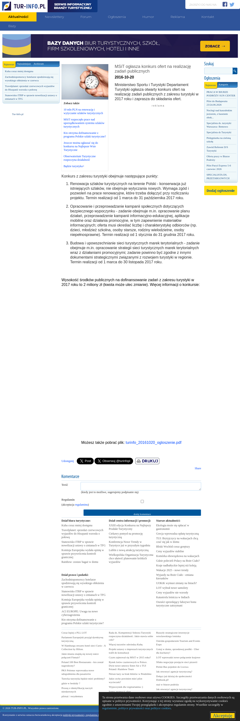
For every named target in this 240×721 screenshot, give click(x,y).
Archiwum (39, 63)
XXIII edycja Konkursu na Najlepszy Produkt (130, 527)
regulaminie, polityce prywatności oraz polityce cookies (136, 708)
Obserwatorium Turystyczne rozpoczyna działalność (80, 158)
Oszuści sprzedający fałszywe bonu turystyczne (176, 603)
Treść (64, 484)
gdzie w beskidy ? (70, 683)
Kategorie (223, 84)
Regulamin (68, 499)
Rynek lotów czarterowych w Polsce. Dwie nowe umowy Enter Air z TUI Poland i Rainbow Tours (128, 666)
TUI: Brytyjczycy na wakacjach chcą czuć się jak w (177, 540)
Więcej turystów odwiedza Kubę (125, 644)
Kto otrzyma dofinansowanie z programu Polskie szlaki (82, 621)
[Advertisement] (31, 148)
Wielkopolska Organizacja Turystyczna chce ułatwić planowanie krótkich (131, 558)
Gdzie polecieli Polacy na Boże (178, 560)
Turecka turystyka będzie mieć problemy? (83, 678)
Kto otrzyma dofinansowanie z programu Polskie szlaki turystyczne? (85, 134)
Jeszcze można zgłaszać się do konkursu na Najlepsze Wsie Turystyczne (81, 146)
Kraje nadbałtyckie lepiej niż (176, 565)
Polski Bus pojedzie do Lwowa (172, 666)
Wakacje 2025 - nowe (172, 570)
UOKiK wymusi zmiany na (176, 583)
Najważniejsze (24, 63)
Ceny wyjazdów (170, 551)
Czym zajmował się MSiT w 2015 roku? (130, 657)
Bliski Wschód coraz (173, 546)
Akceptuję (223, 715)
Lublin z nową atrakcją (129, 550)
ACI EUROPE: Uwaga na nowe (79, 613)
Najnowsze (10, 63)
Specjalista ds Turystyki (219, 132)
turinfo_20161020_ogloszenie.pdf (153, 443)
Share (198, 468)
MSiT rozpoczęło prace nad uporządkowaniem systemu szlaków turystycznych (84, 123)
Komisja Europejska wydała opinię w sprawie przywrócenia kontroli (82, 553)
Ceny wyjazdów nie (172, 592)
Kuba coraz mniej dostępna (19, 71)
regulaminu (81, 504)
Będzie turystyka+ (74, 166)
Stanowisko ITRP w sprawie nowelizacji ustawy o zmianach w (83, 543)
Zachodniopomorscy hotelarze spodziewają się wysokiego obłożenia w (82, 583)
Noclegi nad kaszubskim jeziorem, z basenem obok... (219, 114)
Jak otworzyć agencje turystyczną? (174, 671)
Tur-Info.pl (18, 114)
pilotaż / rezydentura (72, 696)
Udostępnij (67, 461)
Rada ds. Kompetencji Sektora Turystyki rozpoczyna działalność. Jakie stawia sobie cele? (131, 636)
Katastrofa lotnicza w (173, 597)
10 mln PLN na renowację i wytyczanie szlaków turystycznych (83, 111)
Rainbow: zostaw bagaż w (79, 562)
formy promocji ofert (120, 691)
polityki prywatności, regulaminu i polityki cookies (89, 714)
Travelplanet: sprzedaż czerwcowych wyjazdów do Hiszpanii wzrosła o (82, 533)
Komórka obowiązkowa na (177, 556)
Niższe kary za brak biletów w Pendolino (130, 673)
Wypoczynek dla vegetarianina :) (126, 686)
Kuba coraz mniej (76, 525)
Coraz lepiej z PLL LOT (74, 632)
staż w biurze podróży (167, 684)
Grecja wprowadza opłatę (177, 533)
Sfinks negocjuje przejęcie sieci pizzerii (176, 662)
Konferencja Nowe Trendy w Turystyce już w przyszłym (129, 543)
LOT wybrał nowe (172, 587)
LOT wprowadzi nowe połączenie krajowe (178, 657)
